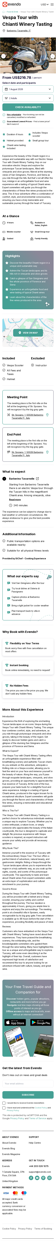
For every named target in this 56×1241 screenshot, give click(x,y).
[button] (3, 56)
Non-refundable (14, 114)
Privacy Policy (13, 1110)
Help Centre (35, 1142)
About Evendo (9, 1142)
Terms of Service (37, 1118)
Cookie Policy (41, 1108)
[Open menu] (52, 4)
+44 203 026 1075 (39, 1166)
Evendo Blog (8, 1148)
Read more (15, 499)
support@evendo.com (40, 1172)
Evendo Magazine (11, 1154)
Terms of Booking (43, 1228)
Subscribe (28, 1095)
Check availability (28, 107)
